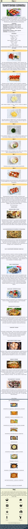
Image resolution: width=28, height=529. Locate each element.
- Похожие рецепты (12, 31)
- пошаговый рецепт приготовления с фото (13, 28)
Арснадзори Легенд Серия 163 (6, 526)
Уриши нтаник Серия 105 (19, 528)
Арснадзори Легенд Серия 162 (17, 527)
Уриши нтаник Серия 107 (22, 525)
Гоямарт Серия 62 (10, 528)
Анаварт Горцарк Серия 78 (17, 526)
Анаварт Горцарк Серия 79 (12, 525)
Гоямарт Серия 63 (7, 527)
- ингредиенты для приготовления (12, 25)
